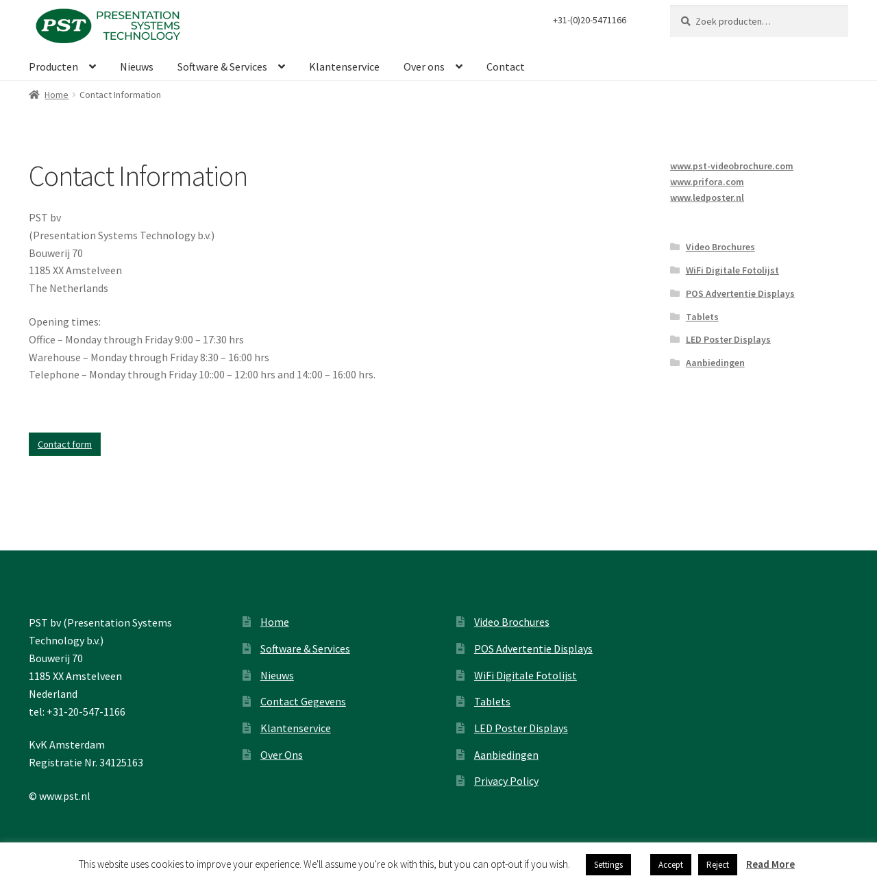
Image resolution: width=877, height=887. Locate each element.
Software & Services (222, 66)
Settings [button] (608, 865)
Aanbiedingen (715, 362)
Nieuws (136, 66)
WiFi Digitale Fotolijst (732, 270)
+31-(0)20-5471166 (589, 20)
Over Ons (281, 755)
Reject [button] (717, 865)
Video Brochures (720, 247)
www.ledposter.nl (707, 197)
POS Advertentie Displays (740, 293)
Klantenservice (344, 66)
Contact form (65, 444)
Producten (53, 66)
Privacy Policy (506, 781)
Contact (505, 66)
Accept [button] (670, 865)
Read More (770, 864)
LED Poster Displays (728, 339)
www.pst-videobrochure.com (731, 166)
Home (57, 94)
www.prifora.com (707, 181)
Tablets (702, 317)
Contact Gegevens (303, 701)
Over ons (424, 66)
